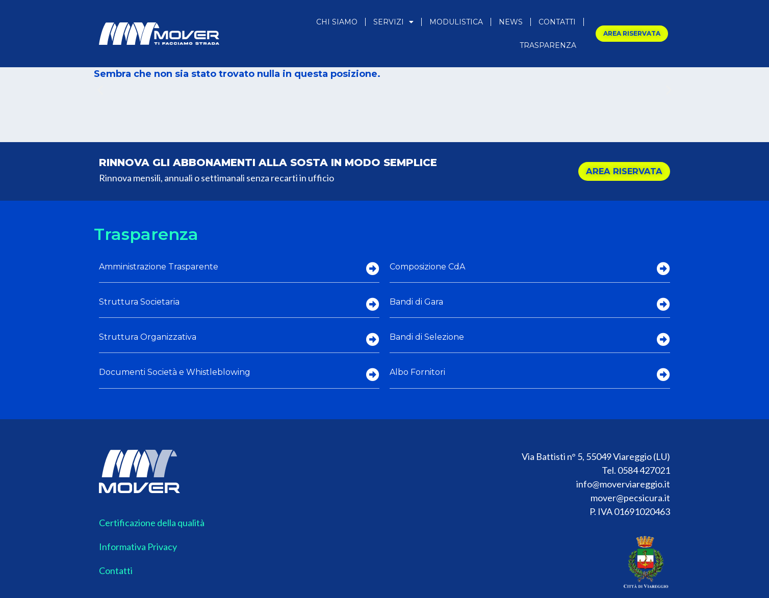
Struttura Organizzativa (147, 337)
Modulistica (456, 21)
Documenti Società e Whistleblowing (174, 372)
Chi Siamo (336, 21)
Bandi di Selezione (427, 337)
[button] (100, 90)
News (511, 21)
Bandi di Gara (416, 302)
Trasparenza (548, 45)
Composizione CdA (427, 266)
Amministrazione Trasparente (158, 266)
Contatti (557, 21)
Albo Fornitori (417, 372)
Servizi (393, 22)
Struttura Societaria (139, 302)
